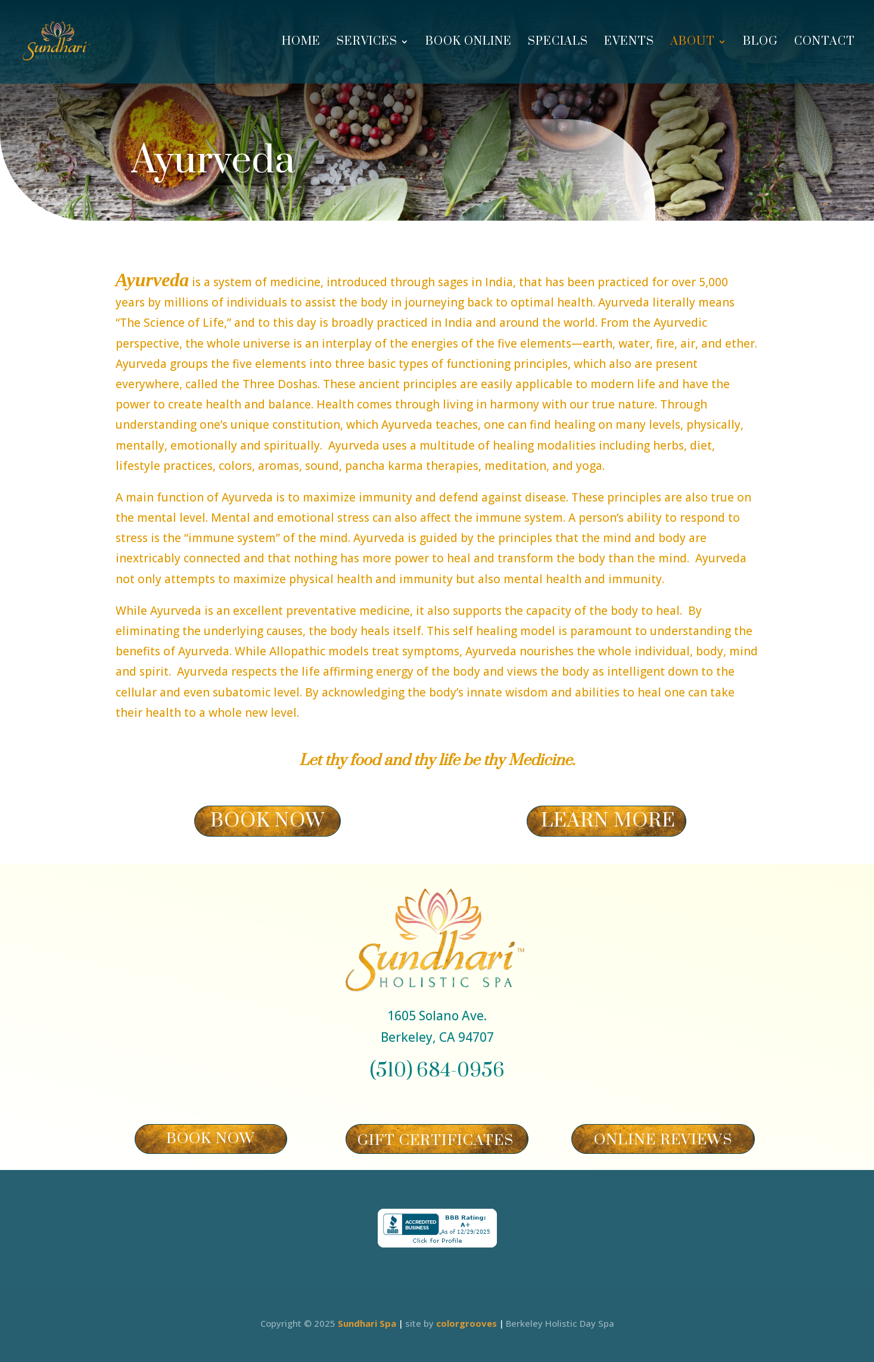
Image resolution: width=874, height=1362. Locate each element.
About (692, 43)
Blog (760, 43)
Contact (824, 43)
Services (367, 43)
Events (629, 43)
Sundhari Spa (367, 1323)
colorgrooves (466, 1323)
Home (301, 43)
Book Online (468, 43)
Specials (558, 43)
